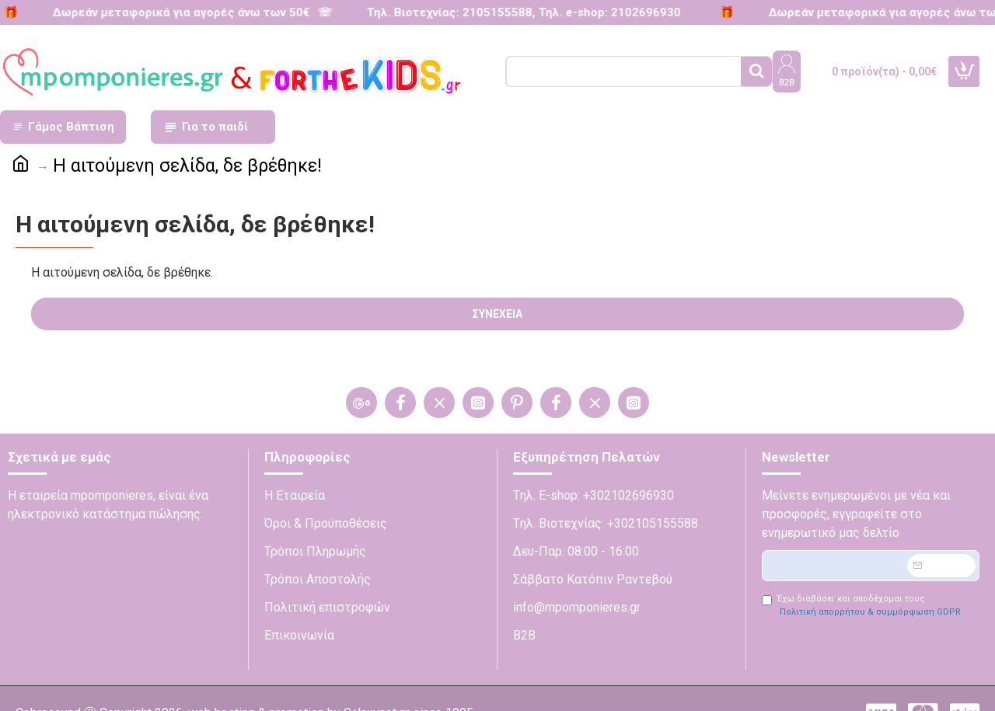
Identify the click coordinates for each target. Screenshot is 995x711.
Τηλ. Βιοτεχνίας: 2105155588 (439, 12)
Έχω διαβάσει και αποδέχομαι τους (862, 606)
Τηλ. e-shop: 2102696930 (599, 12)
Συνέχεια (497, 314)
